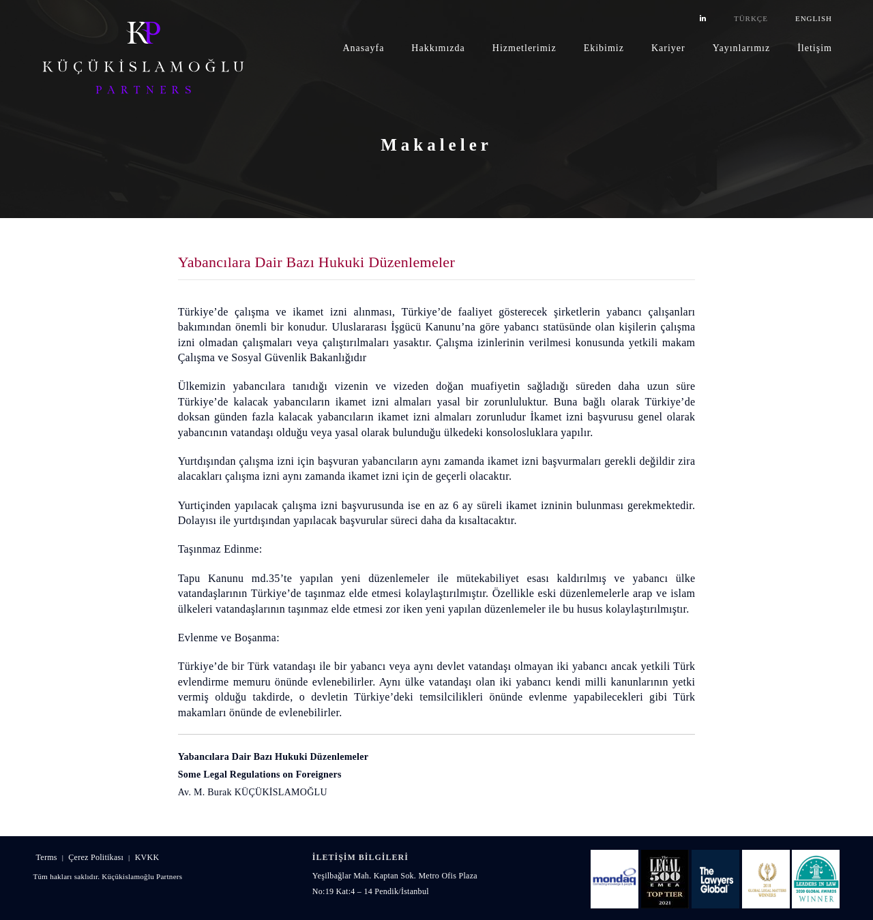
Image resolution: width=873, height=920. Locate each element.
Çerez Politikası (95, 857)
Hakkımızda (437, 48)
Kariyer (668, 48)
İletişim (814, 48)
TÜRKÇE (751, 18)
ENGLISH (813, 18)
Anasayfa (363, 48)
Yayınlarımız (741, 48)
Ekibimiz (604, 48)
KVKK (147, 857)
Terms (46, 857)
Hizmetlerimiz (524, 48)
